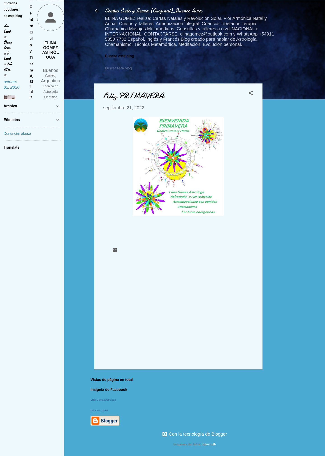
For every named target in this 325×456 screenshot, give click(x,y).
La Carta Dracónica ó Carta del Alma (8, 50)
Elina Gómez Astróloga (103, 399)
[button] (250, 93)
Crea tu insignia (99, 410)
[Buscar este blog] (125, 68)
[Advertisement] (280, 151)
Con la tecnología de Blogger (194, 434)
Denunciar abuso (17, 133)
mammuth (209, 444)
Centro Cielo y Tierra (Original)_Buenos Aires (153, 10)
